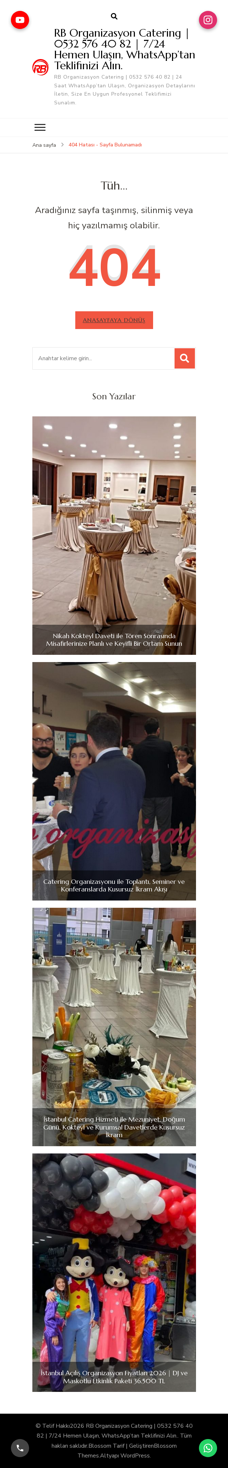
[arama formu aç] (114, 16)
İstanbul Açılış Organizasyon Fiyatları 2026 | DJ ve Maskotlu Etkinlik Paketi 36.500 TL (114, 1377)
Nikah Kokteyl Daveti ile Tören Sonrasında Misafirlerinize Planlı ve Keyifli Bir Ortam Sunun (114, 640)
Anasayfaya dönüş (114, 320)
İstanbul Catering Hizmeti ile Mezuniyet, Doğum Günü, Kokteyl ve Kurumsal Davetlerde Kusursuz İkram (114, 1127)
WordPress (135, 1456)
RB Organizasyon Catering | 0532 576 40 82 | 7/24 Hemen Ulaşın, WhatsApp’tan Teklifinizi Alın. (124, 49)
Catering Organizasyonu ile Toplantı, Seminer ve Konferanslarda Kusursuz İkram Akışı (114, 885)
